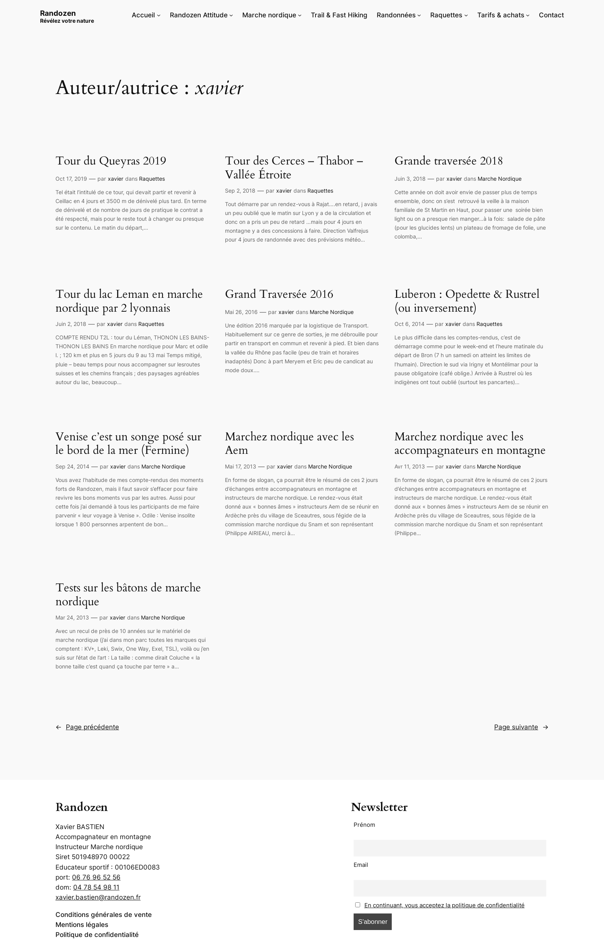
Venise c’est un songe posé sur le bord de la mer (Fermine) (128, 444)
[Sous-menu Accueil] (159, 15)
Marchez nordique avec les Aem (289, 444)
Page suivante (521, 727)
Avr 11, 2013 (409, 466)
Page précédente (87, 727)
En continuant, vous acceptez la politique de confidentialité (444, 905)
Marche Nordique (500, 178)
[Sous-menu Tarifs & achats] (528, 15)
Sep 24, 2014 (72, 466)
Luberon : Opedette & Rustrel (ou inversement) (467, 301)
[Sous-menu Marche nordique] (300, 15)
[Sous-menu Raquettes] (466, 15)
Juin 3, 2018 (410, 178)
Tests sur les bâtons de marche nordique (128, 595)
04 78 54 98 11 (96, 887)
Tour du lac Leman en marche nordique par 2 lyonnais (129, 301)
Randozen (58, 13)
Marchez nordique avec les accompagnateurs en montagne (470, 444)
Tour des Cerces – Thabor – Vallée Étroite (294, 168)
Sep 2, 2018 (240, 190)
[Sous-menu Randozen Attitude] (231, 15)
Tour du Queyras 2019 (110, 161)
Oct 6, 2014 (409, 324)
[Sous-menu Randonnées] (419, 15)
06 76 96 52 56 (96, 877)
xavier (115, 178)
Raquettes (152, 178)
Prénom (364, 824)
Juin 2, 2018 (70, 324)
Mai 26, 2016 (241, 312)
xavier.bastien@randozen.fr (98, 897)
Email (361, 864)
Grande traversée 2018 (448, 161)
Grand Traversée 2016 (279, 295)
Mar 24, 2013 (72, 617)
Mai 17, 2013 (240, 466)
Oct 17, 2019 (71, 178)
